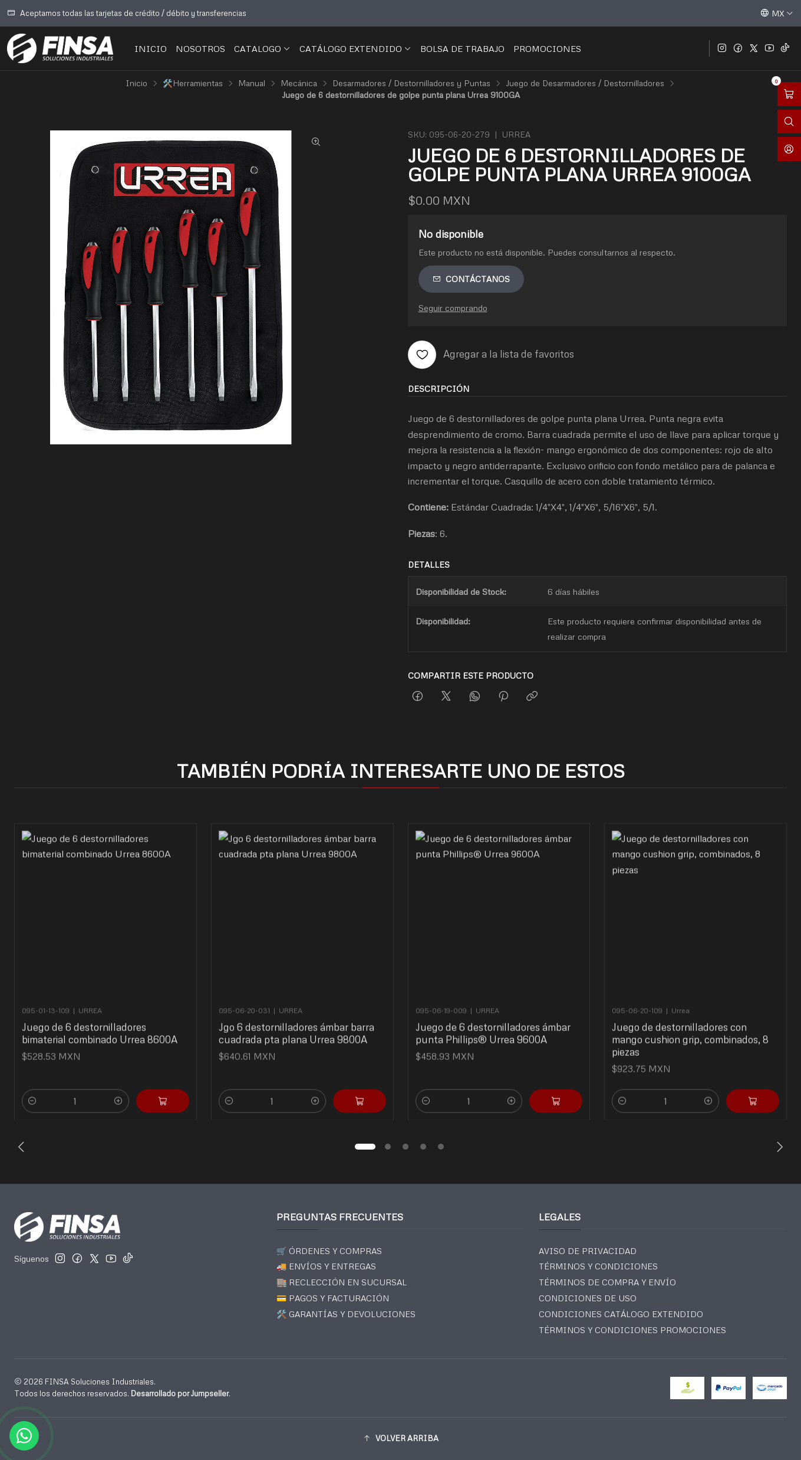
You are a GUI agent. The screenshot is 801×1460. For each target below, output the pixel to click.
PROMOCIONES (547, 48)
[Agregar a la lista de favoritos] (491, 355)
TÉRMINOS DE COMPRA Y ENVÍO (607, 1282)
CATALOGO (262, 48)
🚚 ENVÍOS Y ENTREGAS (326, 1266)
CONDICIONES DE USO (588, 1298)
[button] (365, 1147)
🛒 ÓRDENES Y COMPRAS (329, 1251)
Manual (251, 83)
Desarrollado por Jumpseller (180, 1393)
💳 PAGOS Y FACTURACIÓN (332, 1298)
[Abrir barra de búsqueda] (789, 122)
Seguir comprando (452, 307)
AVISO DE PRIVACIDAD (588, 1251)
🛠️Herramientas (193, 83)
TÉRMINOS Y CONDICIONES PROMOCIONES (632, 1330)
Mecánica (299, 83)
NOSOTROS (200, 48)
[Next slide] (778, 1147)
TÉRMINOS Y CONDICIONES (598, 1266)
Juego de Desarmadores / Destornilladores (585, 83)
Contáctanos (471, 279)
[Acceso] (789, 149)
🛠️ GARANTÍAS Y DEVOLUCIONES (346, 1314)
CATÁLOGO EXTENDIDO (355, 48)
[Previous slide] (23, 1147)
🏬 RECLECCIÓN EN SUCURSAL (341, 1282)
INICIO (150, 48)
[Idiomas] (777, 13)
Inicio (136, 83)
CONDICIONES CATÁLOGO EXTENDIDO (621, 1314)
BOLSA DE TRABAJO (462, 48)
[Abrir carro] (789, 94)
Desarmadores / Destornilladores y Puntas (411, 83)
